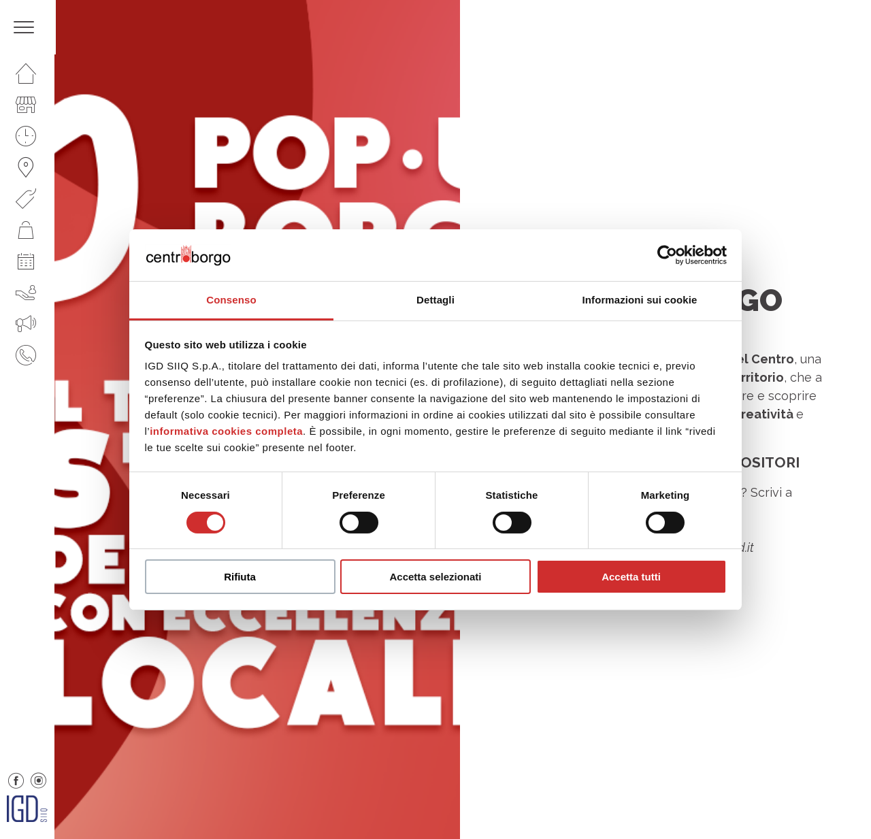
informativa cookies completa (226, 431)
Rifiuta (240, 576)
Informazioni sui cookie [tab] (639, 300)
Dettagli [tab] (435, 300)
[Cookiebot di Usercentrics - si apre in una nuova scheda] (667, 255)
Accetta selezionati (435, 576)
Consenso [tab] (231, 300)
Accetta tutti (631, 576)
